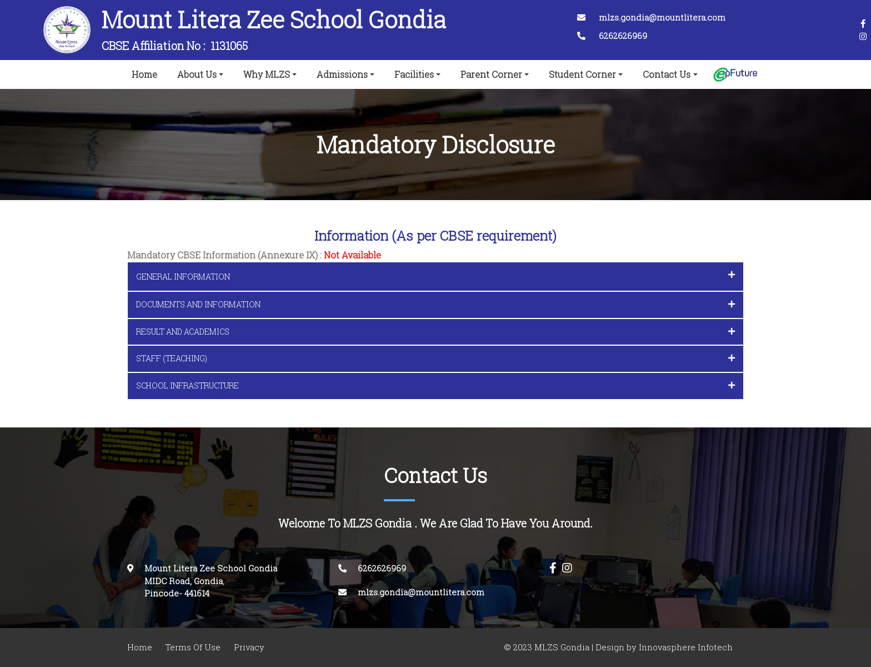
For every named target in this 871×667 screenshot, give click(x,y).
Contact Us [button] (666, 74)
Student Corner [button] (582, 74)
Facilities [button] (414, 74)
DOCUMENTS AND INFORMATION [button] (435, 304)
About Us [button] (197, 74)
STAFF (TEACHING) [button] (435, 358)
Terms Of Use (193, 647)
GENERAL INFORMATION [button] (435, 276)
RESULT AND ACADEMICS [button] (435, 331)
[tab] (435, 276)
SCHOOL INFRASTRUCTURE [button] (435, 385)
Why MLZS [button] (266, 74)
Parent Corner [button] (491, 74)
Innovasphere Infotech (685, 647)
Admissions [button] (342, 74)
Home (147, 72)
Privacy (249, 647)
